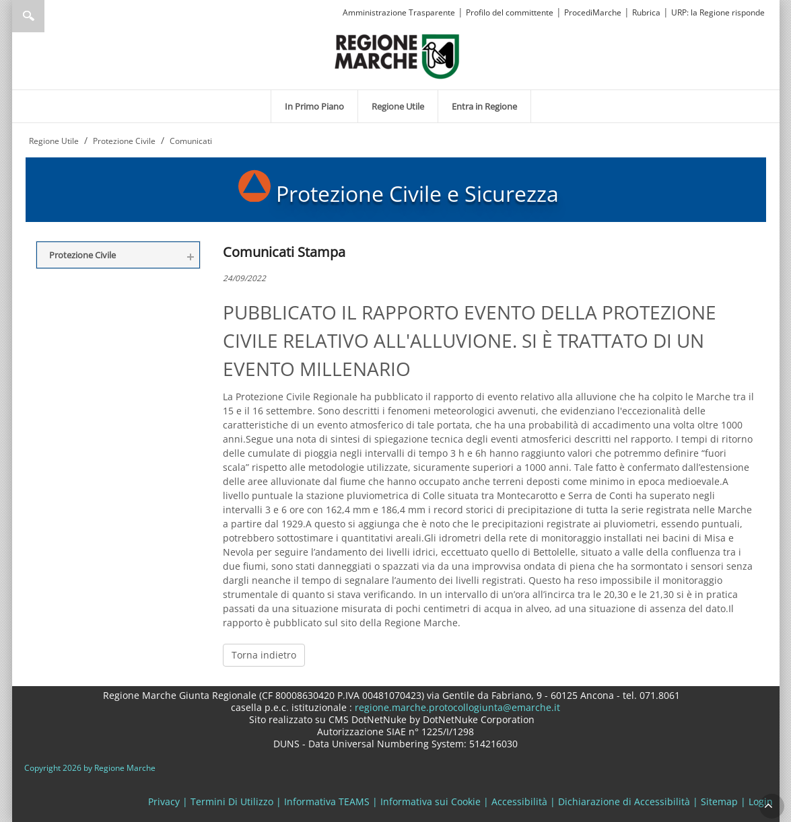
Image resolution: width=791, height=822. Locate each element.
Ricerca (28, 16)
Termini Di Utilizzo (232, 801)
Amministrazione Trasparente (399, 12)
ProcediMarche (592, 12)
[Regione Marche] (397, 55)
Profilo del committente (509, 12)
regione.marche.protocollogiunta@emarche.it (456, 707)
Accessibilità (519, 801)
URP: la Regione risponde (718, 12)
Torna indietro (264, 654)
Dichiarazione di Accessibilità (624, 801)
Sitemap (719, 801)
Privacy (164, 801)
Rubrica (646, 12)
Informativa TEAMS (327, 801)
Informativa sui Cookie (430, 801)
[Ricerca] (54, 16)
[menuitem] (314, 106)
